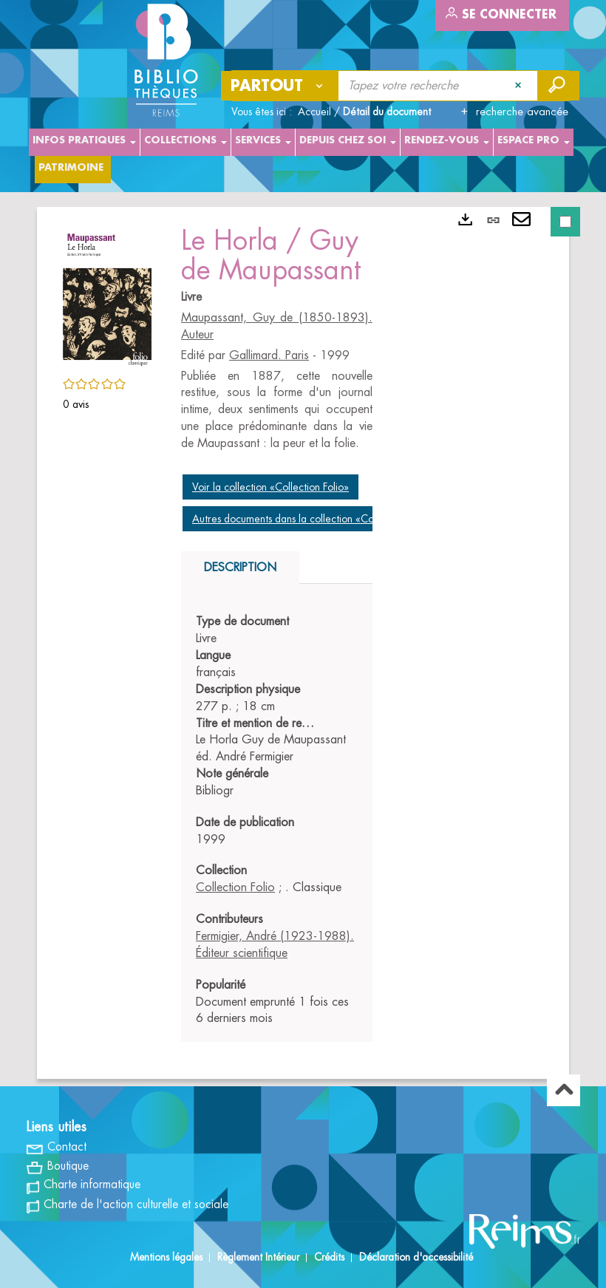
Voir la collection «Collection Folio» (270, 487)
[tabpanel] (277, 820)
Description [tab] (240, 567)
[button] (107, 295)
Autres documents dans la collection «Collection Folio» (313, 519)
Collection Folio (235, 887)
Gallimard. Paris (269, 355)
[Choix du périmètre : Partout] (280, 85)
